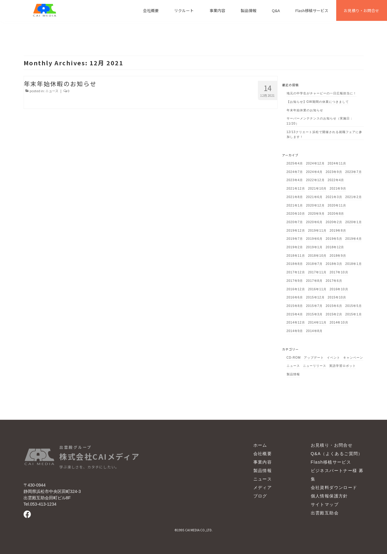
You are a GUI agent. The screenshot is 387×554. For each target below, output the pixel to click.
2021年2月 (353, 197)
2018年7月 (314, 264)
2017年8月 (314, 280)
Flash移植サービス (331, 462)
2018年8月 (295, 264)
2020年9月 (316, 213)
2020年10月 (296, 213)
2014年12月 (296, 322)
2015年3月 (314, 314)
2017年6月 (334, 280)
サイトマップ (325, 504)
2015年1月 (353, 314)
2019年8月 (338, 230)
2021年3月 (334, 197)
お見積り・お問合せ (332, 445)
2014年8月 (314, 331)
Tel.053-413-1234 (40, 504)
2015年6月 (334, 306)
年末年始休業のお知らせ (305, 110)
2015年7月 (314, 306)
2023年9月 (334, 172)
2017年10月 (339, 272)
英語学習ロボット (342, 365)
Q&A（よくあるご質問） (337, 453)
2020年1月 (353, 222)
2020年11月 (337, 205)
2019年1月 (314, 247)
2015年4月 (295, 314)
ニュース (51, 90)
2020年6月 (314, 222)
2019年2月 (295, 247)
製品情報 (293, 374)
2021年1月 (295, 205)
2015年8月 (295, 306)
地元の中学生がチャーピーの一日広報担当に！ (321, 93)
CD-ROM (294, 357)
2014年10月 (339, 322)
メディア (262, 487)
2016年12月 (296, 289)
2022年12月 (315, 180)
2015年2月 (334, 314)
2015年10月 (337, 297)
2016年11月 (317, 289)
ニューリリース (314, 365)
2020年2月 (334, 222)
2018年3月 (334, 264)
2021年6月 (314, 197)
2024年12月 (315, 163)
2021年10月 (317, 188)
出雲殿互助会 (325, 512)
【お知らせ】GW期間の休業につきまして (318, 101)
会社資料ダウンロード (334, 487)
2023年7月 (353, 172)
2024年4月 (314, 172)
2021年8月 (295, 197)
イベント (333, 357)
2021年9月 (338, 188)
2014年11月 (317, 322)
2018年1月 (353, 264)
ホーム (260, 445)
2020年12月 (315, 205)
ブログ (260, 496)
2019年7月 (295, 238)
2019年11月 (317, 230)
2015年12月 (315, 297)
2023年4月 (295, 180)
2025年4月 (295, 163)
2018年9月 (338, 255)
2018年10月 (317, 255)
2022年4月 (336, 180)
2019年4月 (353, 238)
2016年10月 (339, 289)
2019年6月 (314, 238)
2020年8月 (336, 213)
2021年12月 (296, 188)
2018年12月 (335, 247)
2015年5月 (353, 306)
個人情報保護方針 (329, 496)
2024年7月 (295, 172)
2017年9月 (295, 280)
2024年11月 (337, 163)
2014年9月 (295, 331)
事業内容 (262, 462)
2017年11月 (317, 272)
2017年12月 (296, 272)
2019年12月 (296, 230)
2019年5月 (334, 238)
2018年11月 (296, 255)
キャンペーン (353, 357)
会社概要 (262, 453)
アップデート (314, 357)
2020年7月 (295, 222)
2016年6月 (295, 297)
